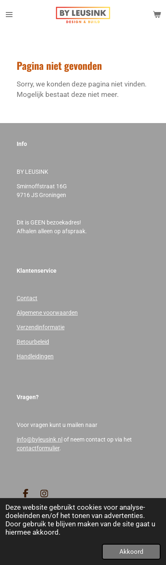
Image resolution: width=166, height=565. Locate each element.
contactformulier (38, 448)
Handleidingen (35, 356)
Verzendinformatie (40, 327)
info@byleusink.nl (39, 439)
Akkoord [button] (131, 551)
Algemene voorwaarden (47, 312)
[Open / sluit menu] (9, 14)
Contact (27, 298)
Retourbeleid (33, 341)
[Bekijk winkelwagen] (157, 14)
